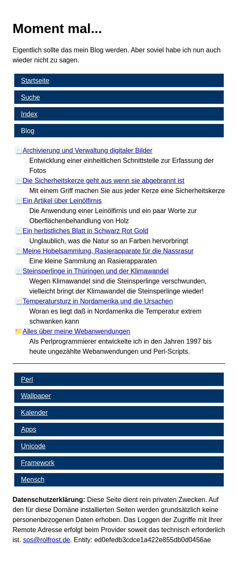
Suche (30, 97)
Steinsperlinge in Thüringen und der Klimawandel (95, 271)
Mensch (32, 479)
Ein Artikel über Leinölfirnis (62, 200)
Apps (28, 429)
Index (29, 114)
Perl (27, 379)
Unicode (33, 446)
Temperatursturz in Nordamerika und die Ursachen (98, 301)
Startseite (35, 80)
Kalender (34, 412)
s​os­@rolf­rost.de (46, 539)
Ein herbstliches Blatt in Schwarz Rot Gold (85, 230)
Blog (27, 130)
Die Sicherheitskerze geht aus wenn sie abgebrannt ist (103, 180)
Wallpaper (36, 395)
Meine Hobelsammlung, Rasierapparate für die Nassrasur (108, 251)
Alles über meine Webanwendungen (76, 331)
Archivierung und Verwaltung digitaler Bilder (88, 150)
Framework (37, 462)
